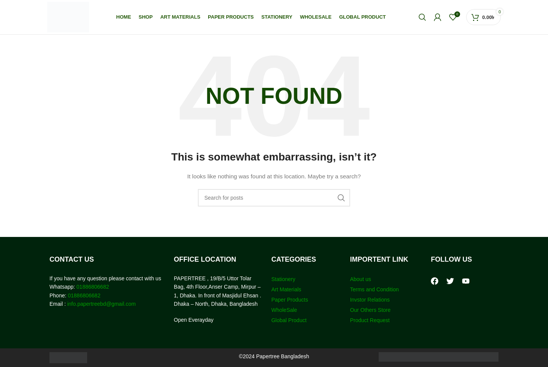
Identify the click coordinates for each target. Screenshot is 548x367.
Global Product (289, 320)
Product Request (370, 320)
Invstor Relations (370, 300)
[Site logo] (68, 17)
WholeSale (284, 310)
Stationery (283, 279)
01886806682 (92, 287)
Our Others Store (371, 310)
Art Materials (286, 289)
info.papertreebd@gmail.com (101, 304)
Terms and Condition (374, 289)
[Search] (422, 17)
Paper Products (289, 300)
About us (360, 279)
